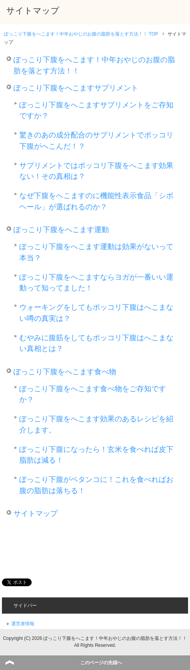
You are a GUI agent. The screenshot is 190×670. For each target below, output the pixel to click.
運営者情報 (22, 623)
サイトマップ (36, 513)
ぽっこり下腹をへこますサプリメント (76, 88)
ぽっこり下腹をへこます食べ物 (65, 372)
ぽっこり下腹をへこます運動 (61, 230)
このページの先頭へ (101, 662)
